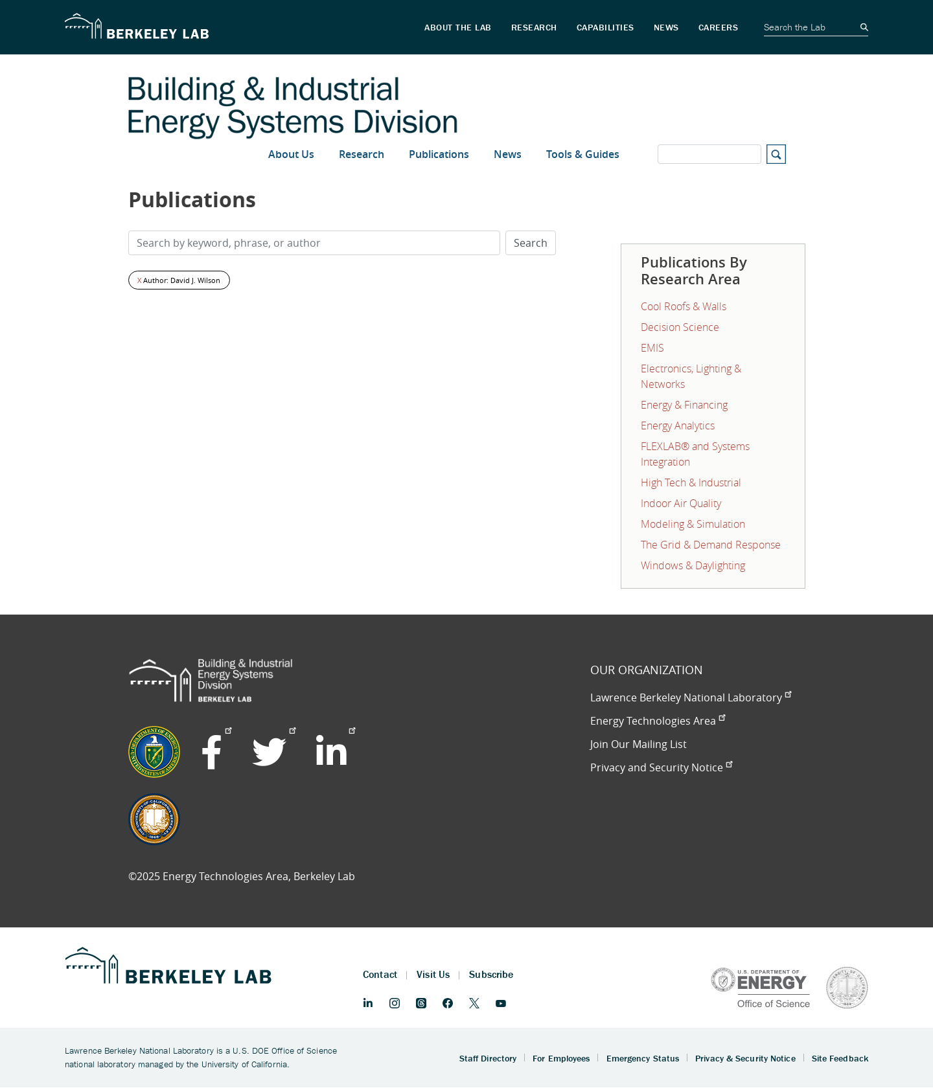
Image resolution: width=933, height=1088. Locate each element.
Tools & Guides (582, 154)
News (508, 154)
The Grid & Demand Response (711, 545)
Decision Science (680, 327)
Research (361, 154)
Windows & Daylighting (693, 565)
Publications (439, 154)
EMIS (652, 348)
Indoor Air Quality (681, 503)
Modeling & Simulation (693, 524)
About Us (291, 154)
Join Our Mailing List (638, 744)
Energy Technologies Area (657, 721)
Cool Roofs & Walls (683, 306)
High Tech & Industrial (691, 482)
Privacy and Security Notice (661, 767)
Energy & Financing (684, 405)
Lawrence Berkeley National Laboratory (690, 697)
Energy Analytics (678, 425)
